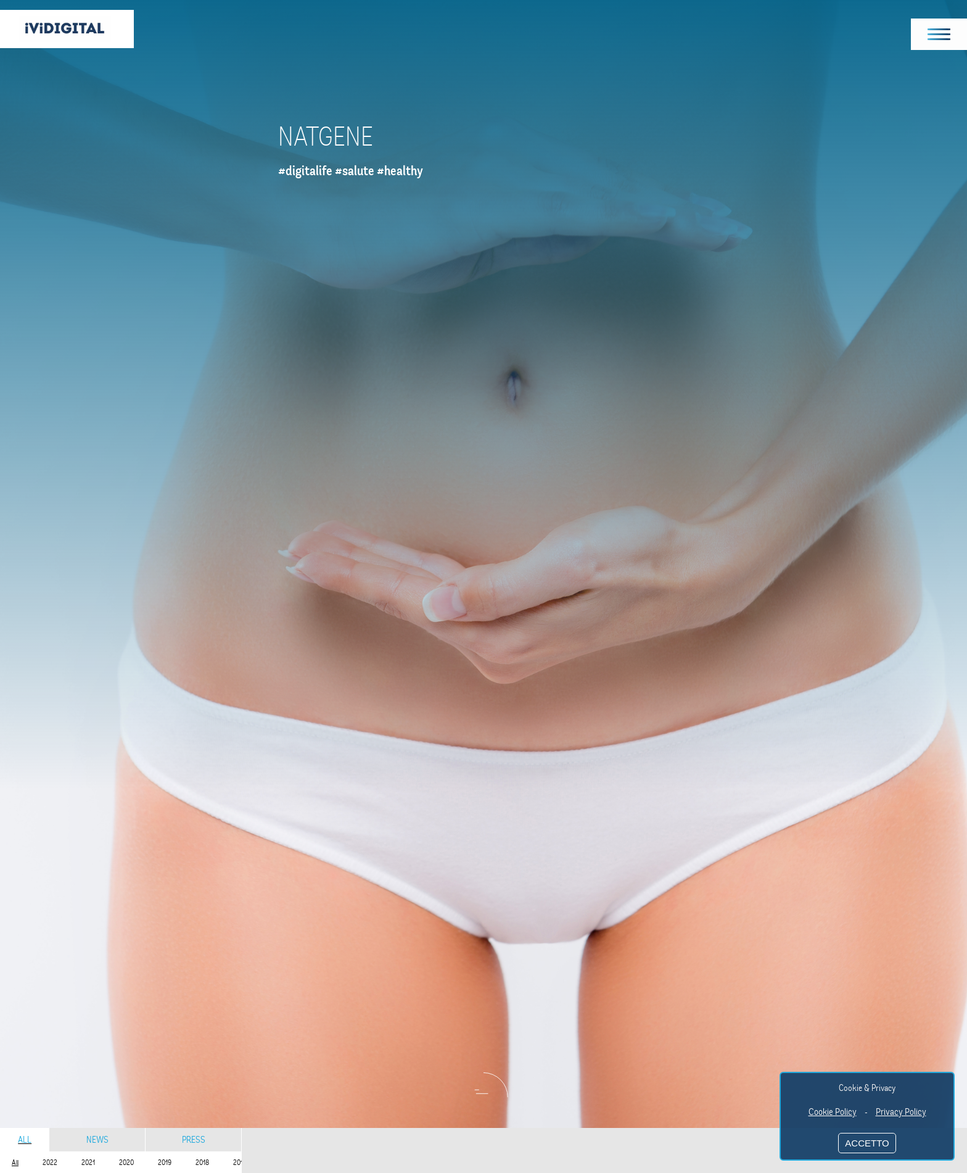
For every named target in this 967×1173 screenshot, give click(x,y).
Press (193, 1139)
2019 (164, 1162)
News (97, 1139)
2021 (88, 1162)
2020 (126, 1162)
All (24, 1139)
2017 (239, 1162)
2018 (202, 1162)
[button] (939, 34)
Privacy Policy (901, 1111)
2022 (50, 1162)
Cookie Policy (833, 1111)
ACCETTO (867, 1143)
